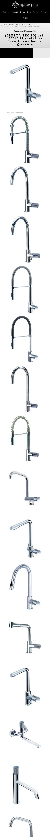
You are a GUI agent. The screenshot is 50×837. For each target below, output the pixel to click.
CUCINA (18, 24)
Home (5, 24)
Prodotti (15, 12)
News (22, 12)
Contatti (44, 12)
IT (23, 18)
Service (36, 12)
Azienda (6, 12)
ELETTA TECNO (26, 24)
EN (26, 18)
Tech (29, 12)
